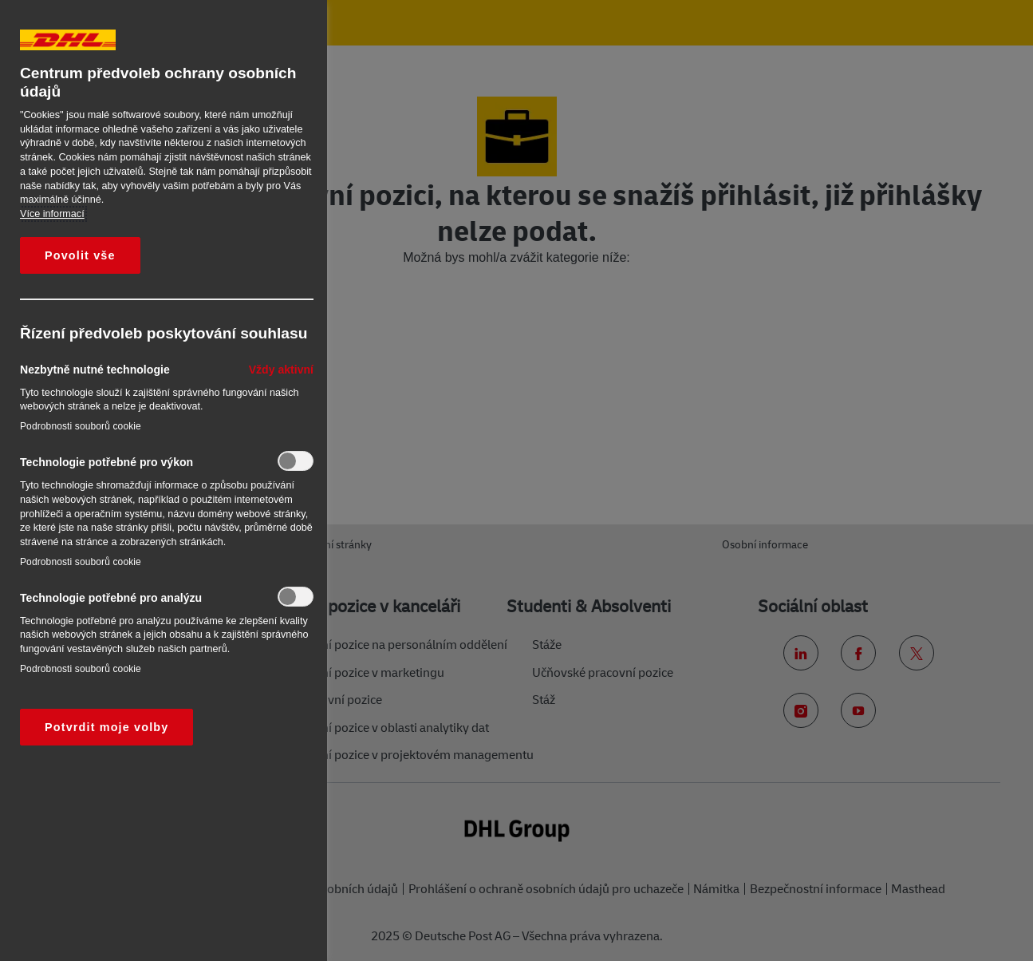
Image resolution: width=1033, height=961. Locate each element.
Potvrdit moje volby (106, 727)
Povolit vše (80, 255)
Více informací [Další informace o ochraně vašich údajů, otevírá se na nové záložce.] (52, 213)
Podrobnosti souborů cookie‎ (80, 426)
